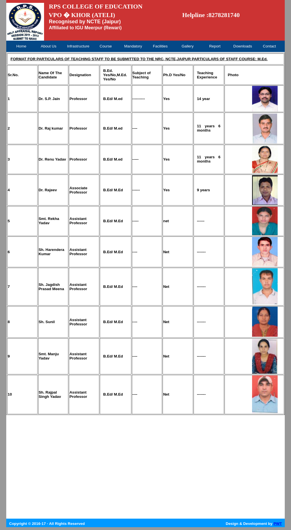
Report (215, 46)
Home (21, 46)
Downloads (242, 46)
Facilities (160, 46)
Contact (269, 46)
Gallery (188, 46)
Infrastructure (78, 46)
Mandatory (133, 46)
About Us (49, 46)
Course (106, 46)
